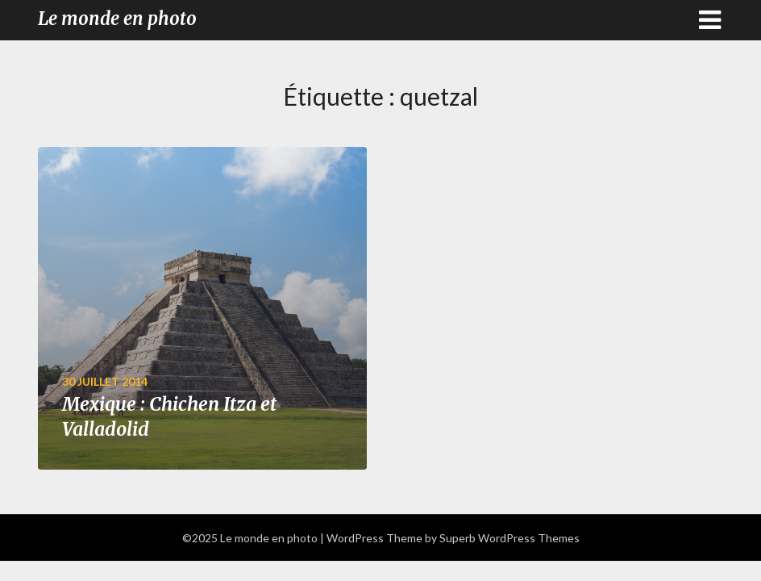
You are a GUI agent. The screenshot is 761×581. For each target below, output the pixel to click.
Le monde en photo (117, 18)
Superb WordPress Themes (509, 538)
